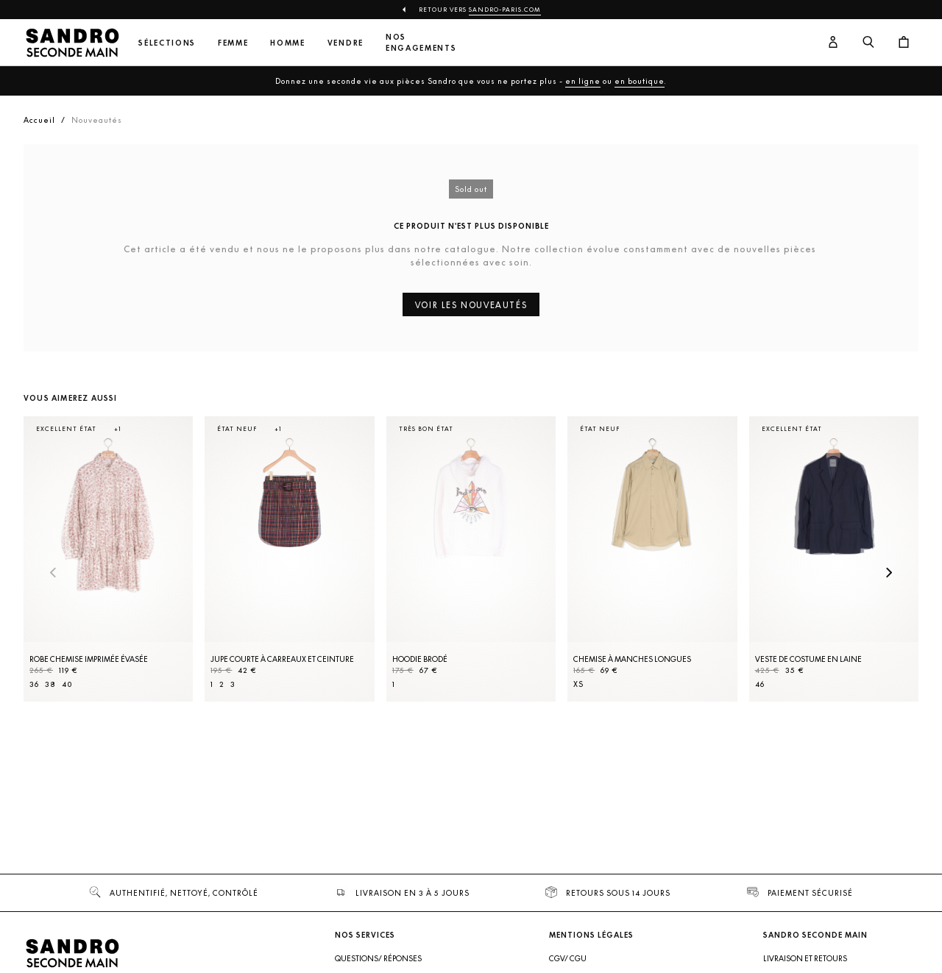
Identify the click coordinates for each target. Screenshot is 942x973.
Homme (287, 43)
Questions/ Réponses (378, 958)
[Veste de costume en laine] (833, 559)
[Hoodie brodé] (471, 559)
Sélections (167, 43)
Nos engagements (421, 42)
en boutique (640, 80)
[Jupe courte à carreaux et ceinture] (289, 559)
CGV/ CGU (568, 958)
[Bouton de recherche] (868, 42)
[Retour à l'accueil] (72, 42)
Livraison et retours (805, 958)
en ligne (583, 80)
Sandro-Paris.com (505, 9)
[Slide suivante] (889, 574)
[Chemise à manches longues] (652, 559)
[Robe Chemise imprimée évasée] (108, 559)
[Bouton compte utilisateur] (833, 42)
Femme (233, 43)
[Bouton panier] (903, 42)
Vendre (345, 43)
